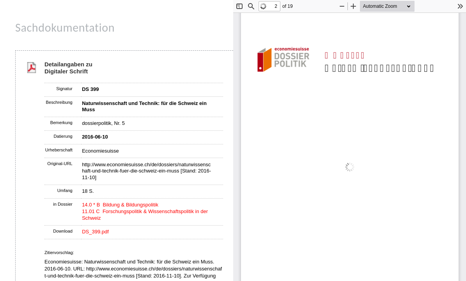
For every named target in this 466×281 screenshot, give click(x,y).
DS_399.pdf (95, 232)
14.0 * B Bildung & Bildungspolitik (120, 205)
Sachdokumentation (65, 27)
